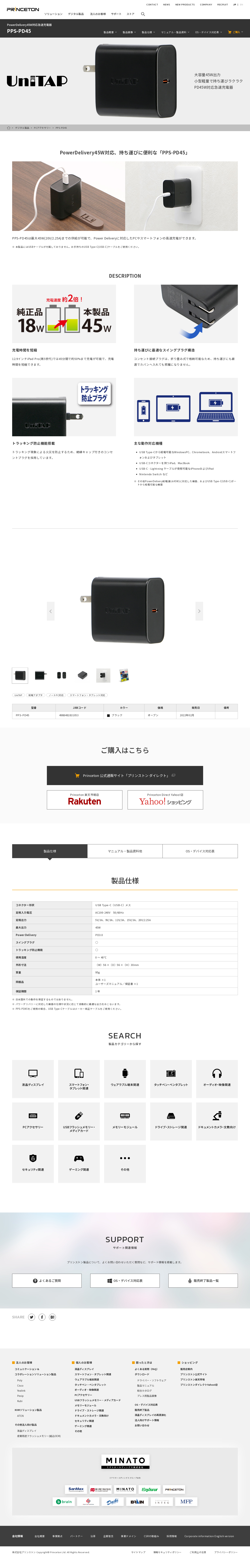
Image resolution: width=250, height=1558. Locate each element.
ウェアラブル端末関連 (87, 1379)
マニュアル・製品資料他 (125, 851)
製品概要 (109, 32)
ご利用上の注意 (198, 1552)
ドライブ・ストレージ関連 (89, 1410)
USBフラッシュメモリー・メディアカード (98, 1400)
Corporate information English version (209, 1536)
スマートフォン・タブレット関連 (93, 1374)
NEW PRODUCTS (185, 4)
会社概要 (40, 1536)
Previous (51, 611)
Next (199, 611)
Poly (19, 1380)
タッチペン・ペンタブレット (90, 1384)
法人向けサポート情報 (147, 1420)
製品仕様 (147, 32)
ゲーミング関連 (83, 1426)
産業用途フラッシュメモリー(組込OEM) (39, 1436)
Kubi (19, 1401)
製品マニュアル (145, 1385)
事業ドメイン (128, 1536)
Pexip (20, 1396)
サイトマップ (138, 1552)
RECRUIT (222, 4)
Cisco (20, 1385)
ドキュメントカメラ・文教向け (92, 1415)
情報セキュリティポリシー (167, 1552)
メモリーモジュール (85, 1405)
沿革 (92, 1536)
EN (241, 4)
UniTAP (18, 695)
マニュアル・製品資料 (173, 32)
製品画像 (128, 32)
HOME (8, 128)
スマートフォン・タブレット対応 (87, 695)
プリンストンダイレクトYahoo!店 (199, 1384)
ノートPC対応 (56, 695)
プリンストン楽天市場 (192, 1379)
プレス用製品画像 (147, 1396)
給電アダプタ (35, 695)
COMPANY (206, 4)
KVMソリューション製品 (28, 1410)
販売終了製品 (142, 1410)
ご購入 (236, 32)
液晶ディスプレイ (26, 1430)
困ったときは (144, 1362)
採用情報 (172, 1536)
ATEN (20, 1416)
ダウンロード (142, 1374)
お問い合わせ (142, 1425)
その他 (78, 1431)
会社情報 (17, 1536)
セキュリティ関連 (84, 1421)
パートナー (76, 1536)
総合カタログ (144, 1390)
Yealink (21, 1390)
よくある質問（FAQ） (147, 1369)
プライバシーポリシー (226, 1552)
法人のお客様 (24, 1362)
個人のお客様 (84, 1362)
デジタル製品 (22, 127)
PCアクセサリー (42, 127)
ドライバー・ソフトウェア (151, 1380)
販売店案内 (186, 1369)
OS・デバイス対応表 (207, 32)
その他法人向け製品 (26, 1424)
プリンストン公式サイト (193, 1374)
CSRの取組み (151, 1536)
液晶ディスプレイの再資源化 (150, 1415)
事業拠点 (57, 1536)
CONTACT (152, 4)
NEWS (166, 4)
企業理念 (108, 1536)
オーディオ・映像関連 (87, 1389)
